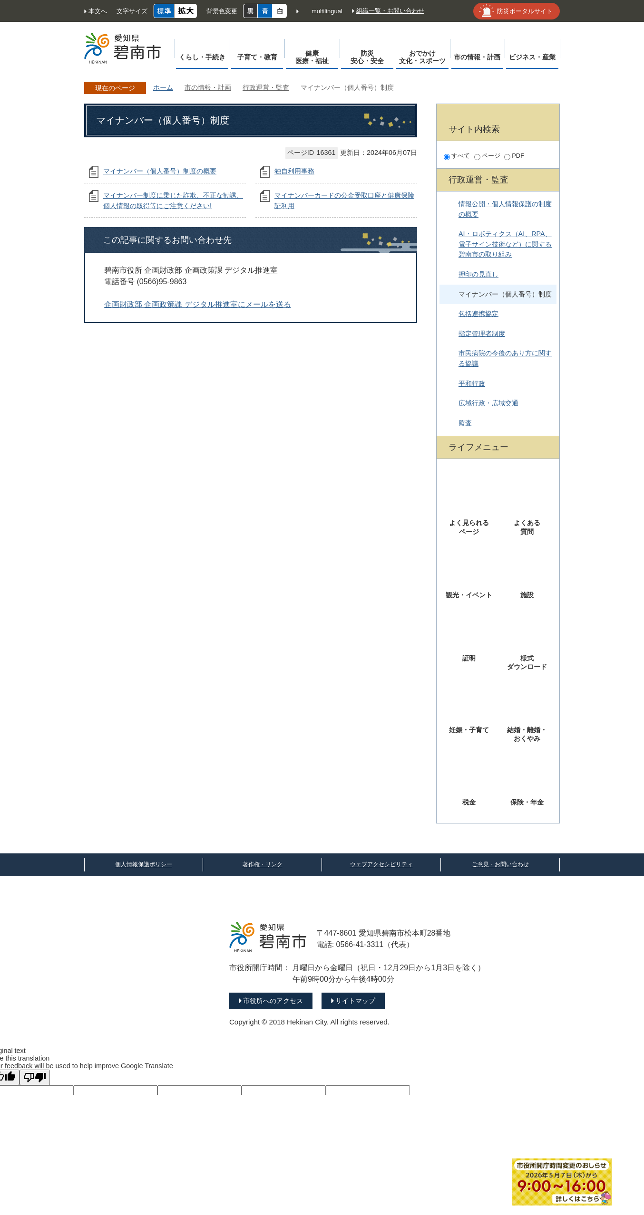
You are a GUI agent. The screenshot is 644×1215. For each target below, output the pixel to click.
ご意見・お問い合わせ (500, 864)
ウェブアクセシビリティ (381, 864)
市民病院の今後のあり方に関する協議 (505, 358)
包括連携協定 (478, 313)
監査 (465, 423)
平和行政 (472, 383)
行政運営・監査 (266, 87)
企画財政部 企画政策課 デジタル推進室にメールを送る (197, 304)
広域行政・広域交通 (488, 403)
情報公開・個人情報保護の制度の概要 (505, 209)
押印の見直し (478, 274)
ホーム (163, 87)
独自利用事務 (294, 171)
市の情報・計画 (208, 87)
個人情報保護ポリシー (143, 864)
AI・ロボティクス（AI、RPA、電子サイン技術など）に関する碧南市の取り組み (505, 244)
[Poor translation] (35, 1077)
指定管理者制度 (482, 333)
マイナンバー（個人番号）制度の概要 (159, 171)
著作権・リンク (263, 864)
